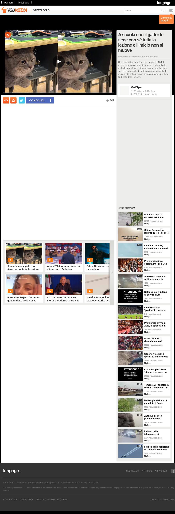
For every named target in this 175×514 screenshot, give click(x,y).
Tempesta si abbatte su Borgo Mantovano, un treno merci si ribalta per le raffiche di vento (156, 386)
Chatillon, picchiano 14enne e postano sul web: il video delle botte (155, 371)
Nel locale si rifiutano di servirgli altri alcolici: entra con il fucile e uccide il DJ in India (156, 293)
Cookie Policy (26, 499)
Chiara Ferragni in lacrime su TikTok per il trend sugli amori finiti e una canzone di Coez (156, 231)
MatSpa (136, 87)
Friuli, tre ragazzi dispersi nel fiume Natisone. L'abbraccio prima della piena (156, 216)
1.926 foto (150, 91)
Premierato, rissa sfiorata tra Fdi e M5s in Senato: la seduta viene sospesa (155, 262)
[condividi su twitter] (22, 100)
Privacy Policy (10, 499)
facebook (23, 3)
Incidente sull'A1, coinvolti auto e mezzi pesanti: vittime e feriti (156, 247)
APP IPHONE (147, 471)
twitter (8, 3)
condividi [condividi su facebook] (36, 100)
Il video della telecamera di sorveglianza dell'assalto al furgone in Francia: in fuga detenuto (156, 433)
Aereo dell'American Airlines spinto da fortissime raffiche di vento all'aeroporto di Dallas (155, 278)
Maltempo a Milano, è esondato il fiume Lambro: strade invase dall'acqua (156, 402)
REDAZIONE (62, 499)
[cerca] (144, 10)
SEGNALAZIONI (132, 471)
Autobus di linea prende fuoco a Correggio (153, 417)
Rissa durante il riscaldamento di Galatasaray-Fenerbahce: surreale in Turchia (155, 340)
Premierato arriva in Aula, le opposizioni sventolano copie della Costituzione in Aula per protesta (156, 324)
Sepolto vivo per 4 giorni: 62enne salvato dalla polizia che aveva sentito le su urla (156, 355)
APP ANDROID (161, 471)
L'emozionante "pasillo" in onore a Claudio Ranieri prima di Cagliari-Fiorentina (156, 309)
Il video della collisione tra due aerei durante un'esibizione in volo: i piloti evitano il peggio (156, 448)
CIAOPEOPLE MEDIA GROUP (163, 499)
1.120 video (136, 91)
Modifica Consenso (45, 499)
